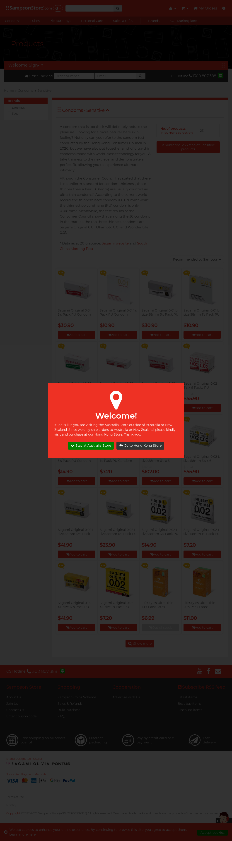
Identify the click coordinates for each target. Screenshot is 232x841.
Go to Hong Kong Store (140, 445)
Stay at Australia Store (91, 445)
